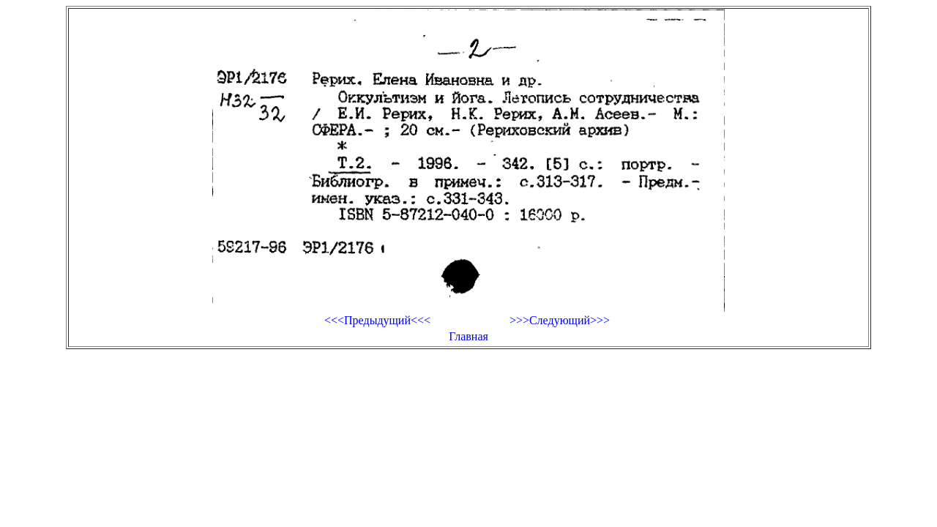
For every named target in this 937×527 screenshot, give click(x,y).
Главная (468, 336)
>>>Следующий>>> (559, 320)
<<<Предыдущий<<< (377, 320)
